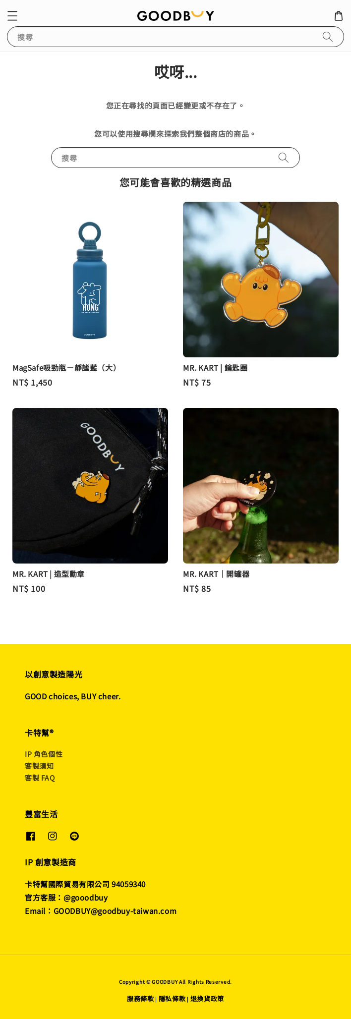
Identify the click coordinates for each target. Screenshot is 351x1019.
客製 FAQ (40, 778)
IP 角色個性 (43, 754)
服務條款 (140, 998)
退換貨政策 (207, 998)
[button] (12, 16)
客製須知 (39, 766)
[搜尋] (328, 36)
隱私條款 (172, 998)
